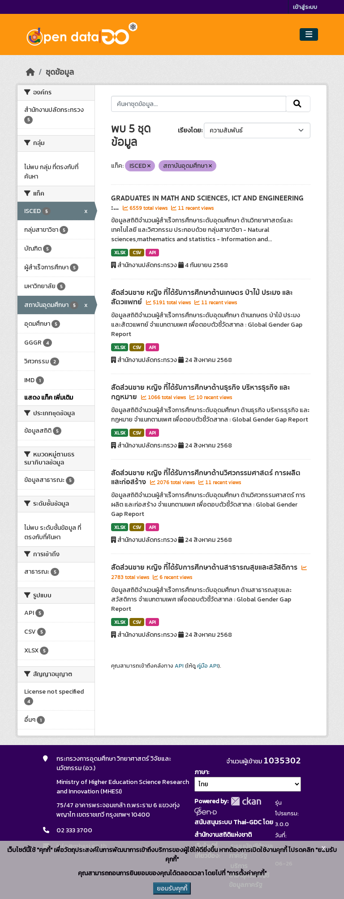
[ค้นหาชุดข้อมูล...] (198, 104)
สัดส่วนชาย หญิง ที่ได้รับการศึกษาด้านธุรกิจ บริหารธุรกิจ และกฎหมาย (200, 392)
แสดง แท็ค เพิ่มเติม (48, 397)
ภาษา (201, 772)
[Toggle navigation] (309, 34)
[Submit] (298, 104)
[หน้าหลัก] (30, 72)
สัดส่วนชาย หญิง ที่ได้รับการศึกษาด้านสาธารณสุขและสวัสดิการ (205, 567)
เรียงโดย (189, 130)
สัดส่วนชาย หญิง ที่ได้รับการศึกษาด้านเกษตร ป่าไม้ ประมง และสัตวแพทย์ (201, 297)
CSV (137, 252)
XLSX (119, 252)
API (152, 252)
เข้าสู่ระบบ (305, 7)
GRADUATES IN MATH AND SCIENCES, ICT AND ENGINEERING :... (207, 202)
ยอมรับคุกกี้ (172, 888)
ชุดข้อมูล (60, 72)
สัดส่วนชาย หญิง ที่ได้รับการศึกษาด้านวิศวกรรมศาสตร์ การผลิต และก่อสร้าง (206, 477)
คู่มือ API (207, 666)
